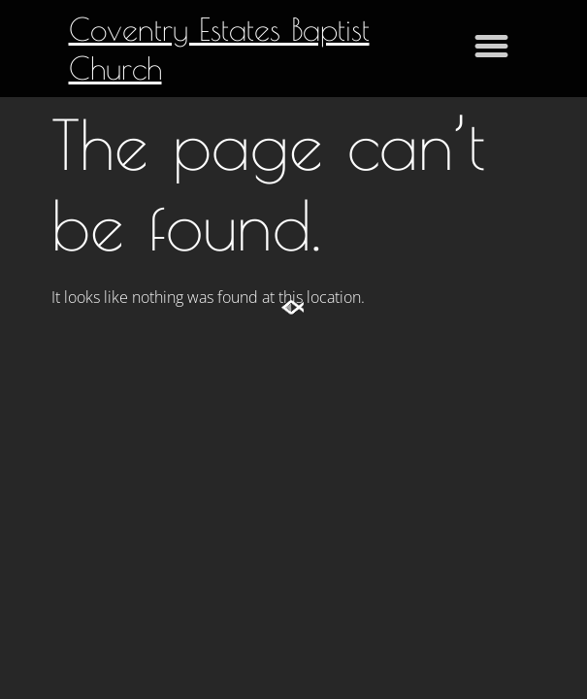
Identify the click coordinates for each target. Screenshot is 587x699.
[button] (492, 45)
